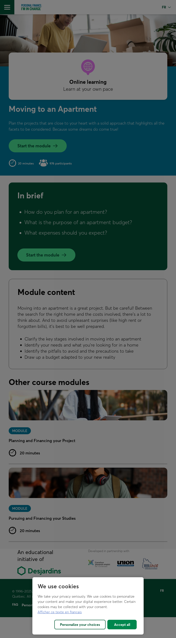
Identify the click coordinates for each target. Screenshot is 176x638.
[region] (88, 606)
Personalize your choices (80, 624)
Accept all (122, 624)
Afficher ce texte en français (60, 612)
